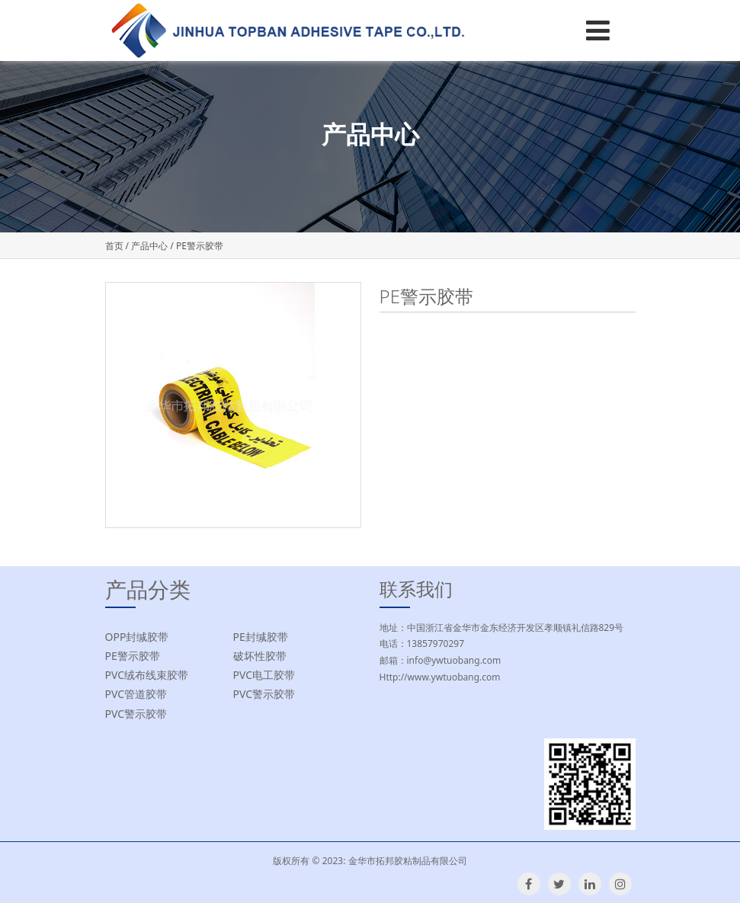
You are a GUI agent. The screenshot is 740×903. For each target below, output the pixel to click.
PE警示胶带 (132, 655)
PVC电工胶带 (264, 675)
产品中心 (149, 245)
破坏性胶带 (260, 655)
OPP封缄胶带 (137, 636)
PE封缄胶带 (260, 636)
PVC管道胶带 (136, 694)
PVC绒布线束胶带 (147, 675)
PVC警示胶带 (264, 694)
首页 (114, 245)
